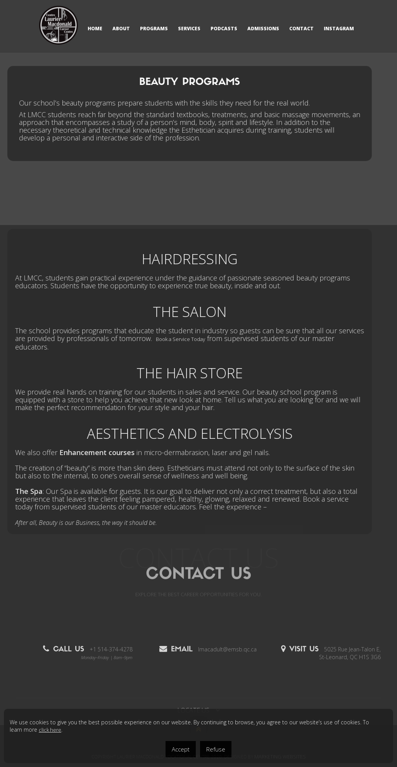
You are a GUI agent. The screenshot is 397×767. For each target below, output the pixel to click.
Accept (181, 749)
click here (50, 729)
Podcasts (224, 28)
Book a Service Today (147, 339)
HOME (95, 28)
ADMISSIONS (263, 28)
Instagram (339, 28)
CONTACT (301, 28)
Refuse (215, 749)
